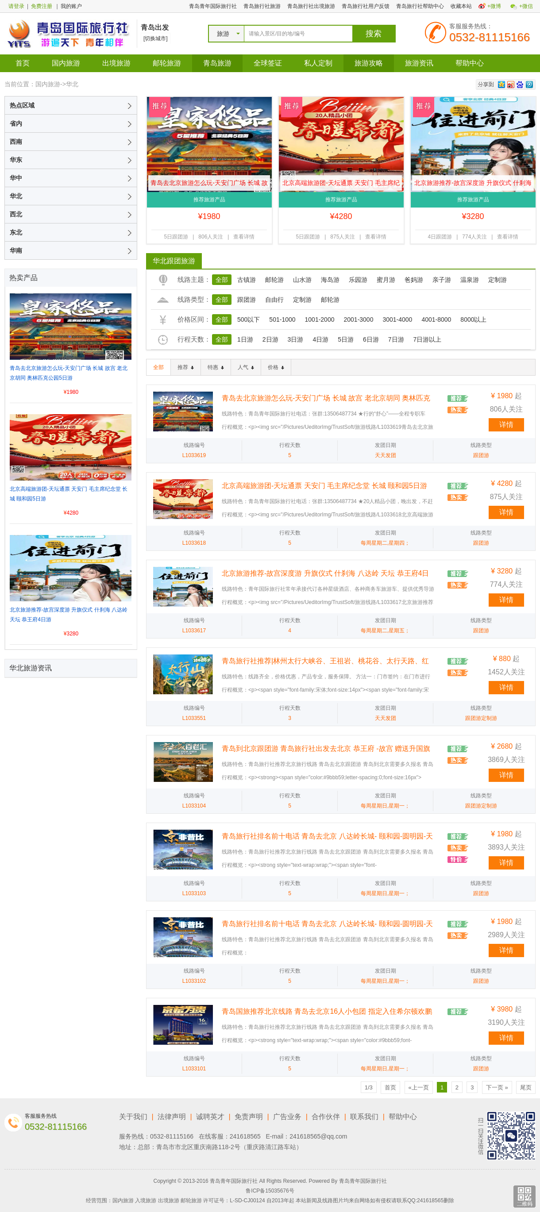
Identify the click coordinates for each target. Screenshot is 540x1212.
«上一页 (419, 1087)
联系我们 (364, 1116)
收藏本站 (461, 6)
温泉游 (469, 279)
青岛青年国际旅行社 (213, 6)
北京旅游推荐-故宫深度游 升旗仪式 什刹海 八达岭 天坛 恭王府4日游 (472, 185)
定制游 (497, 279)
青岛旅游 (217, 63)
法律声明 (172, 1116)
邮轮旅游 (167, 63)
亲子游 (441, 279)
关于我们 (133, 1116)
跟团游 (246, 299)
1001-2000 (320, 319)
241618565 (245, 1136)
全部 (222, 279)
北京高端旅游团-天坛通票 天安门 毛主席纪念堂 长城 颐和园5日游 (340, 185)
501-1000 (282, 319)
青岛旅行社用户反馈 (366, 6)
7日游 (396, 339)
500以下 (248, 319)
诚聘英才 (210, 1116)
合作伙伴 (326, 1116)
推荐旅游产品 (209, 199)
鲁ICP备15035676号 (270, 1191)
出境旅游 (116, 63)
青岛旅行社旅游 (262, 6)
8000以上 (473, 319)
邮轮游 (274, 279)
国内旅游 (66, 63)
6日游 (371, 339)
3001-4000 (397, 319)
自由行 (274, 299)
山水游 (302, 279)
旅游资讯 (419, 63)
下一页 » (497, 1087)
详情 (506, 424)
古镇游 (246, 279)
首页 (22, 63)
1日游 (245, 339)
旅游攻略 (369, 63)
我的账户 (71, 6)
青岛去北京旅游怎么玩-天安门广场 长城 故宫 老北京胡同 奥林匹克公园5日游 (208, 185)
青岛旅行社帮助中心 (420, 6)
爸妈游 (414, 279)
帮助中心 (469, 63)
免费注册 (41, 6)
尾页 (526, 1087)
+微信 (526, 6)
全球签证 (268, 63)
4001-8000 (436, 319)
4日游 (320, 339)
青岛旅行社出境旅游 (311, 6)
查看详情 (244, 237)
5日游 (346, 339)
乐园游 (358, 279)
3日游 (296, 339)
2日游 (270, 339)
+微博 (494, 6)
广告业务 (287, 1116)
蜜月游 (386, 279)
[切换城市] (155, 38)
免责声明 (249, 1116)
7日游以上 (427, 339)
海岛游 (330, 279)
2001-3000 (358, 319)
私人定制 (318, 63)
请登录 (16, 6)
